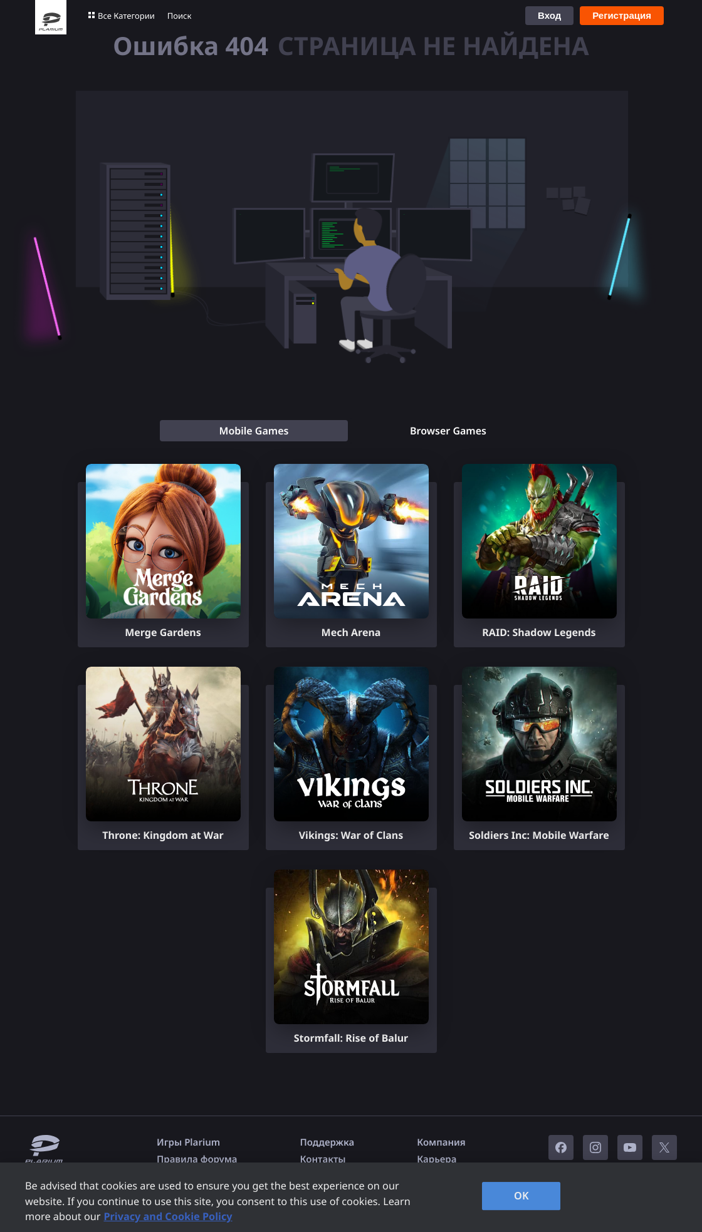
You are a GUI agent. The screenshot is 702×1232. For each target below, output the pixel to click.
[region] (351, 1197)
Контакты (323, 1159)
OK (521, 1196)
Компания (441, 1142)
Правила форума (197, 1159)
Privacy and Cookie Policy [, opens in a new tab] (167, 1216)
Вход (549, 15)
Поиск (179, 15)
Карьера (436, 1159)
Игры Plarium (188, 1142)
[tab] (254, 430)
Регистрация (621, 15)
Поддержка (327, 1142)
